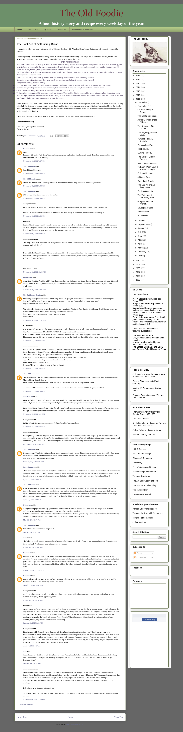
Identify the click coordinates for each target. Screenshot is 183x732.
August (141, 228)
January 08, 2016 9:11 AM (33, 623)
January (142, 255)
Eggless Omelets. (145, 191)
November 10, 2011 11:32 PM (34, 320)
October (142, 220)
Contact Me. (33, 30)
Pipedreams (27, 277)
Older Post (118, 717)
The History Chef (140, 490)
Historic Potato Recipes (143, 518)
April (140, 244)
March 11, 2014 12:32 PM (33, 585)
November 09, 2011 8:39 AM (34, 233)
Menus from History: (142, 308)
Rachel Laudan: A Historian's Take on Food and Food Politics (149, 424)
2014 (138, 87)
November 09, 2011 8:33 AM (34, 216)
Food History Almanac (143, 317)
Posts (138, 553)
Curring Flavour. (145, 153)
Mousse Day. (143, 211)
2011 (138, 99)
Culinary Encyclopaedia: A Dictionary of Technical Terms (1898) (149, 375)
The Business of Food (143, 335)
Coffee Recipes (139, 522)
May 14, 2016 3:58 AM (32, 663)
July (140, 232)
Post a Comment (26, 705)
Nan (24, 651)
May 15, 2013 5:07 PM (31, 532)
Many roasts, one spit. (147, 163)
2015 (138, 83)
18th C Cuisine (139, 449)
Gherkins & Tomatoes (142, 458)
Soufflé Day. (143, 215)
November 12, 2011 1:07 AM (34, 368)
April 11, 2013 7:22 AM (32, 500)
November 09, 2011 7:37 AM (34, 161)
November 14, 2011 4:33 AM (34, 426)
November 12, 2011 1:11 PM (34, 414)
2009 (138, 264)
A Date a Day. (144, 177)
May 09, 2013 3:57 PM (31, 520)
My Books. (48, 30)
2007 (138, 272)
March (141, 248)
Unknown (27, 149)
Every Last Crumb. (146, 181)
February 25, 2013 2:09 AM (33, 444)
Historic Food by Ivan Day (144, 435)
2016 (138, 79)
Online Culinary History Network (147, 430)
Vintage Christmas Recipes (145, 509)
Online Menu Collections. (82, 30)
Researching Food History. (144, 472)
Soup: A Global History (143, 303)
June (140, 236)
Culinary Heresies (145, 173)
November (143, 106)
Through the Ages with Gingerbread (148, 513)
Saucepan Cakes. (145, 208)
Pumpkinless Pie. (145, 145)
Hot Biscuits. (143, 149)
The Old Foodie (91, 13)
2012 (138, 95)
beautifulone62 (29, 467)
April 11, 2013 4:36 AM (32, 479)
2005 (138, 280)
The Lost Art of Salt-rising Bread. (146, 186)
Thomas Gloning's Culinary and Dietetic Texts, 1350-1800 (146, 413)
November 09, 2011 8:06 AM (34, 173)
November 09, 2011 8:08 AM (34, 186)
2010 (138, 260)
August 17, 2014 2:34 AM (33, 600)
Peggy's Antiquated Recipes (145, 467)
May (140, 240)
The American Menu (141, 476)
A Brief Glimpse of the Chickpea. (147, 121)
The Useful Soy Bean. (147, 116)
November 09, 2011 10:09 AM (34, 272)
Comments (140, 557)
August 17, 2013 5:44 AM (33, 547)
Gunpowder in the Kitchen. (145, 202)
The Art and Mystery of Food (145, 481)
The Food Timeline (141, 419)
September (143, 224)
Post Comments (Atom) (75, 724)
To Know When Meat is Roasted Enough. (148, 168)
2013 (138, 91)
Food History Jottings (142, 453)
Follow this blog (149, 619)
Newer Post (22, 717)
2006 (138, 276)
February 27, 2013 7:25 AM (33, 462)
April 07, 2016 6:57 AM (32, 646)
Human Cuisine (140, 342)
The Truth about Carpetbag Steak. (146, 196)
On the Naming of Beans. (145, 111)
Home (19, 30)
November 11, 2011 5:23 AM (34, 340)
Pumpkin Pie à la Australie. (145, 140)
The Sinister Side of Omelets (146, 158)
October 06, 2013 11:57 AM (33, 570)
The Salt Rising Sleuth (32, 295)
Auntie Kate (28, 397)
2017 (138, 75)
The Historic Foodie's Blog (144, 485)
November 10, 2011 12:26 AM (34, 290)
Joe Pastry (137, 463)
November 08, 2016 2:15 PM (34, 699)
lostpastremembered (142, 494)
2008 (138, 268)
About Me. (62, 30)
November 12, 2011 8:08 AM (34, 391)
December (143, 102)
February (142, 251)
